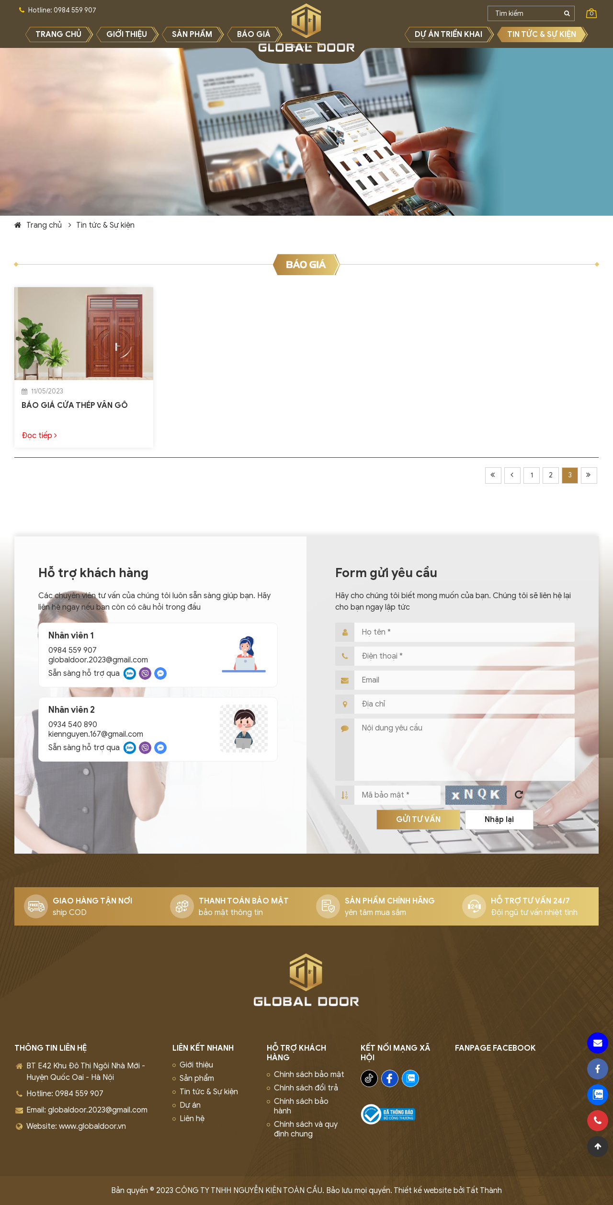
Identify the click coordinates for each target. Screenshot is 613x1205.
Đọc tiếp (39, 435)
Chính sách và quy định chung (306, 1129)
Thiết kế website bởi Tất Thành (448, 1190)
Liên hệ (192, 1119)
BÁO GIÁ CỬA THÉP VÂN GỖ (75, 405)
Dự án (190, 1105)
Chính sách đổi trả (306, 1088)
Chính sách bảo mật (309, 1074)
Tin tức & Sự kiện (105, 225)
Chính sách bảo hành (301, 1106)
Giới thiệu (196, 1065)
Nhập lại (499, 819)
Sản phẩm (197, 1078)
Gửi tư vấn (418, 819)
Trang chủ (44, 225)
